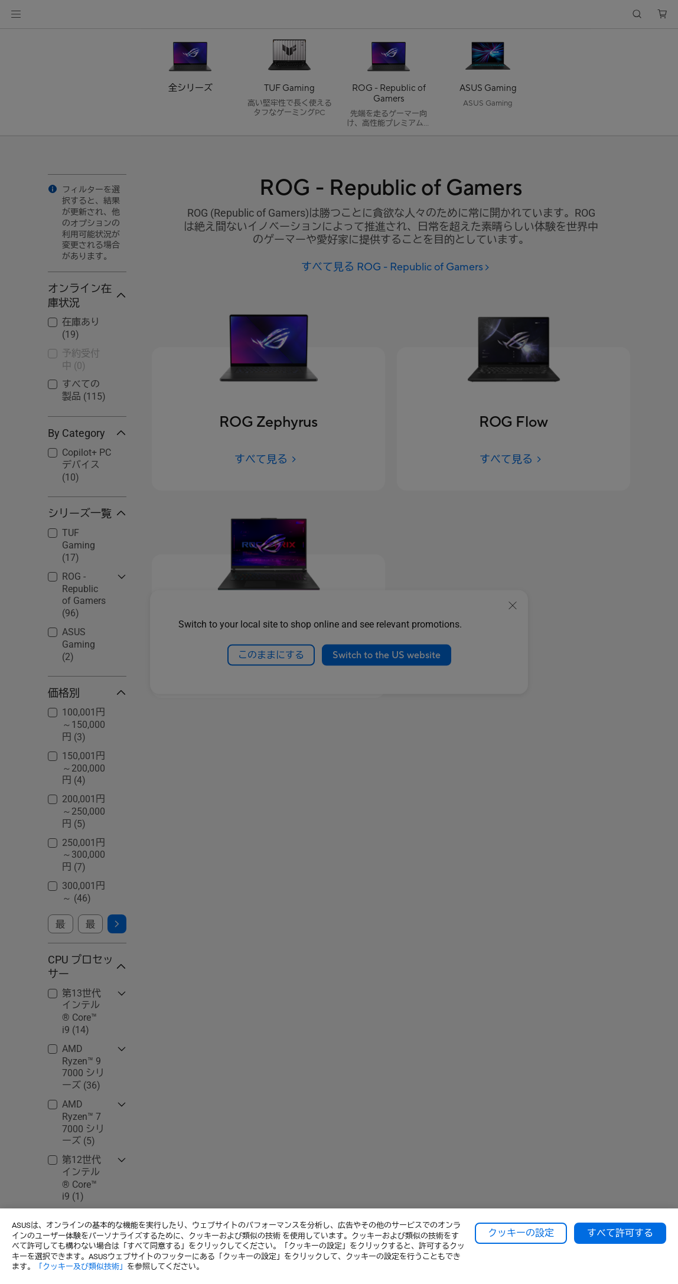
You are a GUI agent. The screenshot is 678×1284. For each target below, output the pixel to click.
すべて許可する (620, 1233)
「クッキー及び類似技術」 (81, 1266)
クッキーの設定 (521, 1233)
